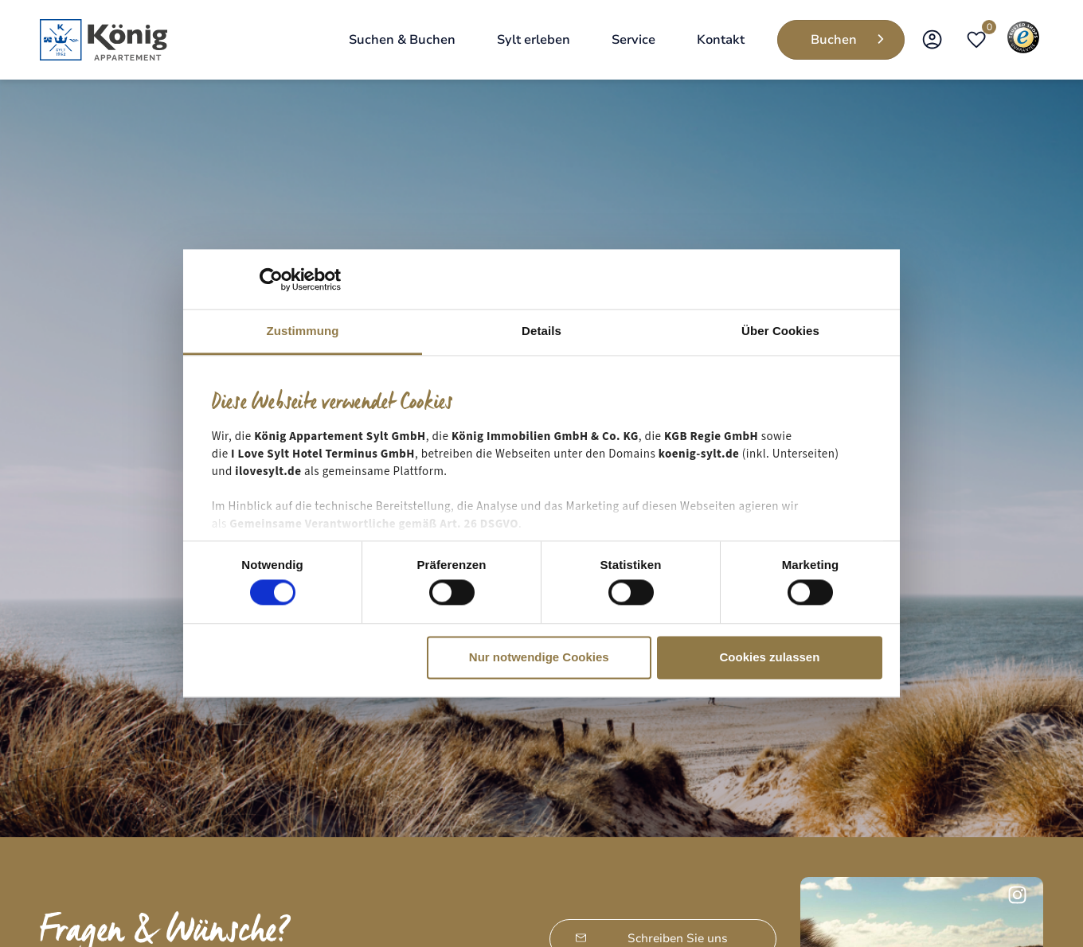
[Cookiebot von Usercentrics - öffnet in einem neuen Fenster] (271, 279)
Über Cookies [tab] (780, 330)
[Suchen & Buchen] (402, 40)
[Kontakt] (720, 40)
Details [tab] (541, 330)
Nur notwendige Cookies (539, 657)
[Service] (633, 40)
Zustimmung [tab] (303, 330)
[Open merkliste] (976, 39)
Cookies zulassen (769, 657)
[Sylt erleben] (533, 40)
